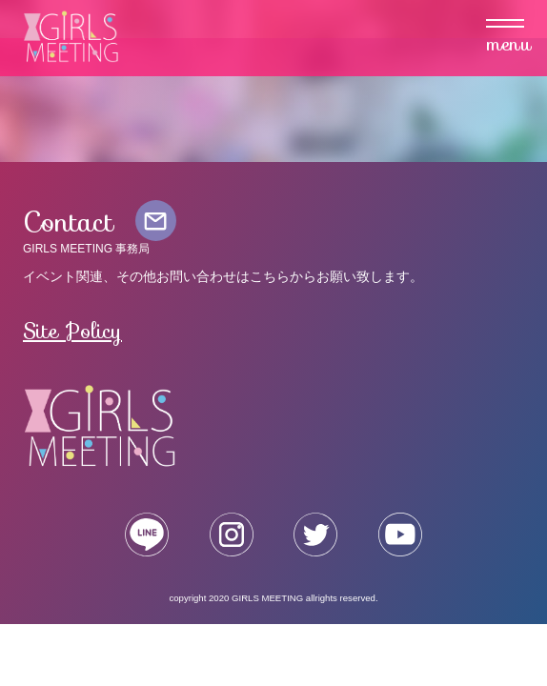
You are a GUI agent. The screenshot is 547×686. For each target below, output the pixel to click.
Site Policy (72, 330)
